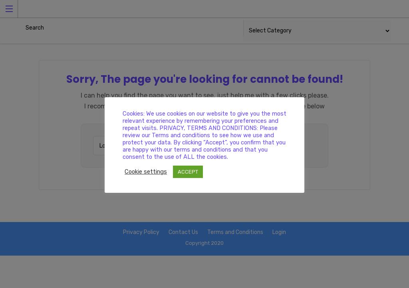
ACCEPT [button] (188, 172)
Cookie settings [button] (146, 171)
